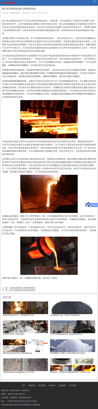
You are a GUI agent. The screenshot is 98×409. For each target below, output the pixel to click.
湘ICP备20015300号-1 (17, 394)
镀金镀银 (62, 385)
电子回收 (72, 385)
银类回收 (42, 385)
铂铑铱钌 (52, 385)
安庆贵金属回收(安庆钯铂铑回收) (22, 290)
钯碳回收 (31, 385)
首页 (23, 385)
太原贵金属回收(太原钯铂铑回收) (22, 288)
